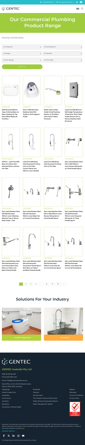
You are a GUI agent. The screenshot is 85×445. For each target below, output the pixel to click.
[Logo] (11, 8)
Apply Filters (22, 66)
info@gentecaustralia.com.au (17, 380)
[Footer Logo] (17, 362)
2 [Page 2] (25, 284)
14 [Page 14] (46, 284)
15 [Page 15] (52, 284)
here (23, 428)
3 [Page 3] (30, 284)
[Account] (77, 2)
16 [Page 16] (58, 284)
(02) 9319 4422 (12, 377)
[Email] (81, 2)
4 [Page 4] (36, 284)
